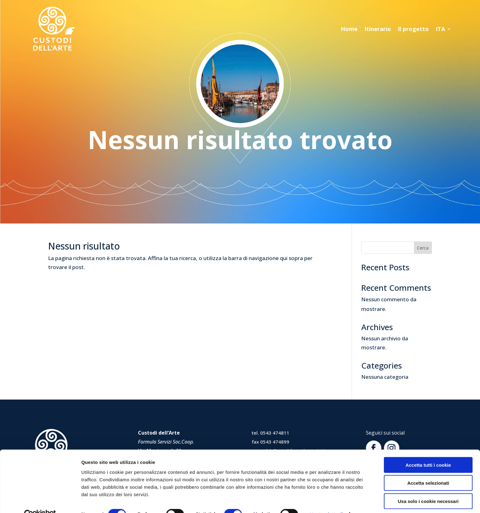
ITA (440, 30)
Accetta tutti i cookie (428, 451)
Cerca (423, 248)
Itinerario (377, 30)
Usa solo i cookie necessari (428, 487)
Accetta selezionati (428, 469)
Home (349, 30)
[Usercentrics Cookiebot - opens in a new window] (40, 501)
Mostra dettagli (326, 500)
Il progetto (413, 30)
